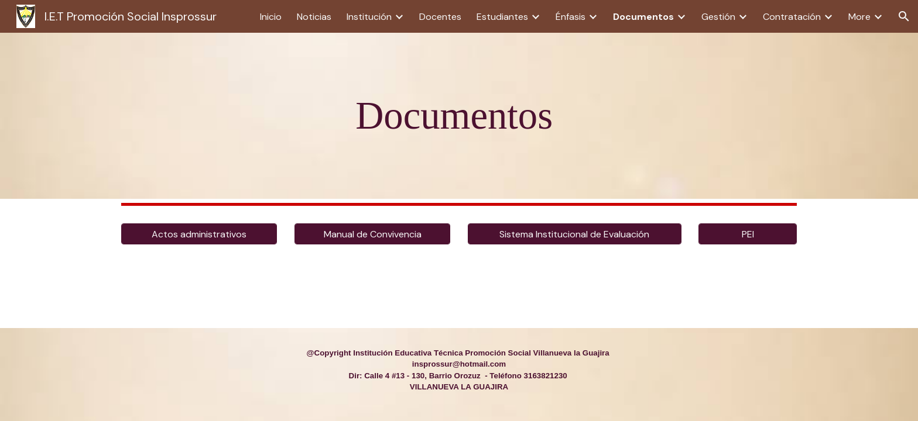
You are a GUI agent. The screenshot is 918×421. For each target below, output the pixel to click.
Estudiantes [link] (502, 17)
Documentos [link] (643, 17)
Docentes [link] (440, 17)
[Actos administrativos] (199, 234)
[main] (459, 115)
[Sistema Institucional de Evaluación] (574, 234)
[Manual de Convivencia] (372, 234)
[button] (904, 16)
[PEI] (747, 234)
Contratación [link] (792, 17)
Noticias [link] (314, 17)
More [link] (859, 17)
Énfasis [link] (570, 17)
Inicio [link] (271, 17)
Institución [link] (369, 17)
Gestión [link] (718, 17)
